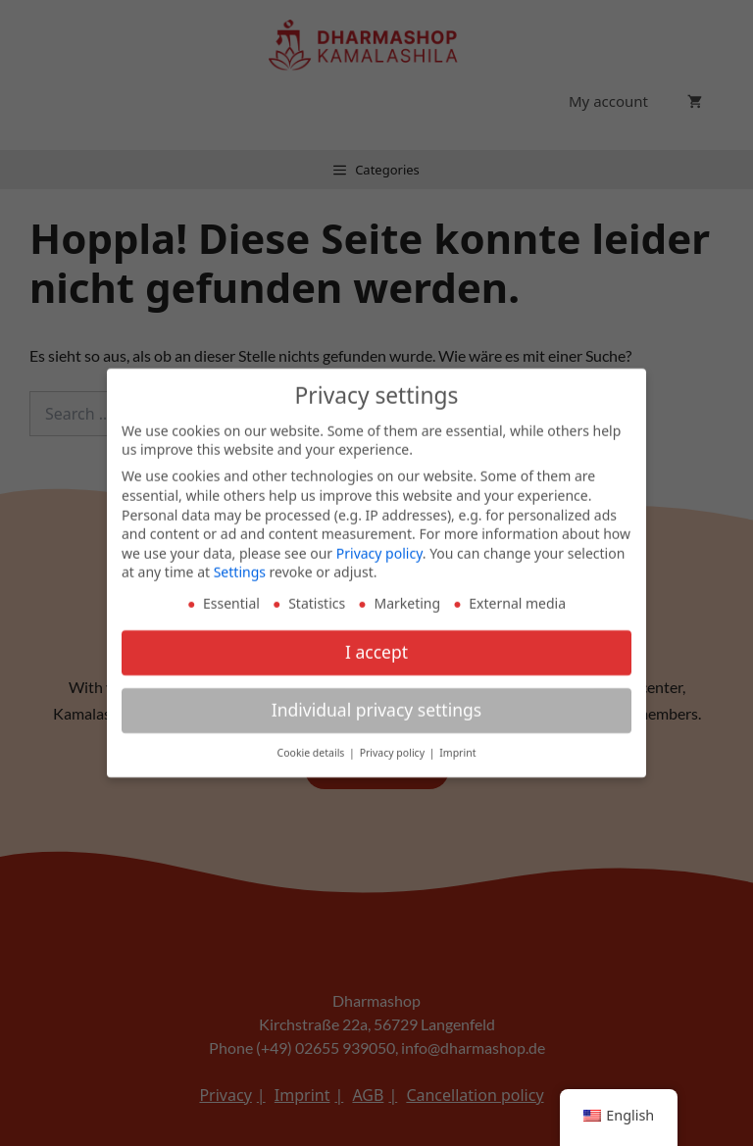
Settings (240, 564)
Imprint (457, 745)
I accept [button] (376, 644)
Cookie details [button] (312, 745)
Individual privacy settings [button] (376, 702)
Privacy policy (379, 544)
